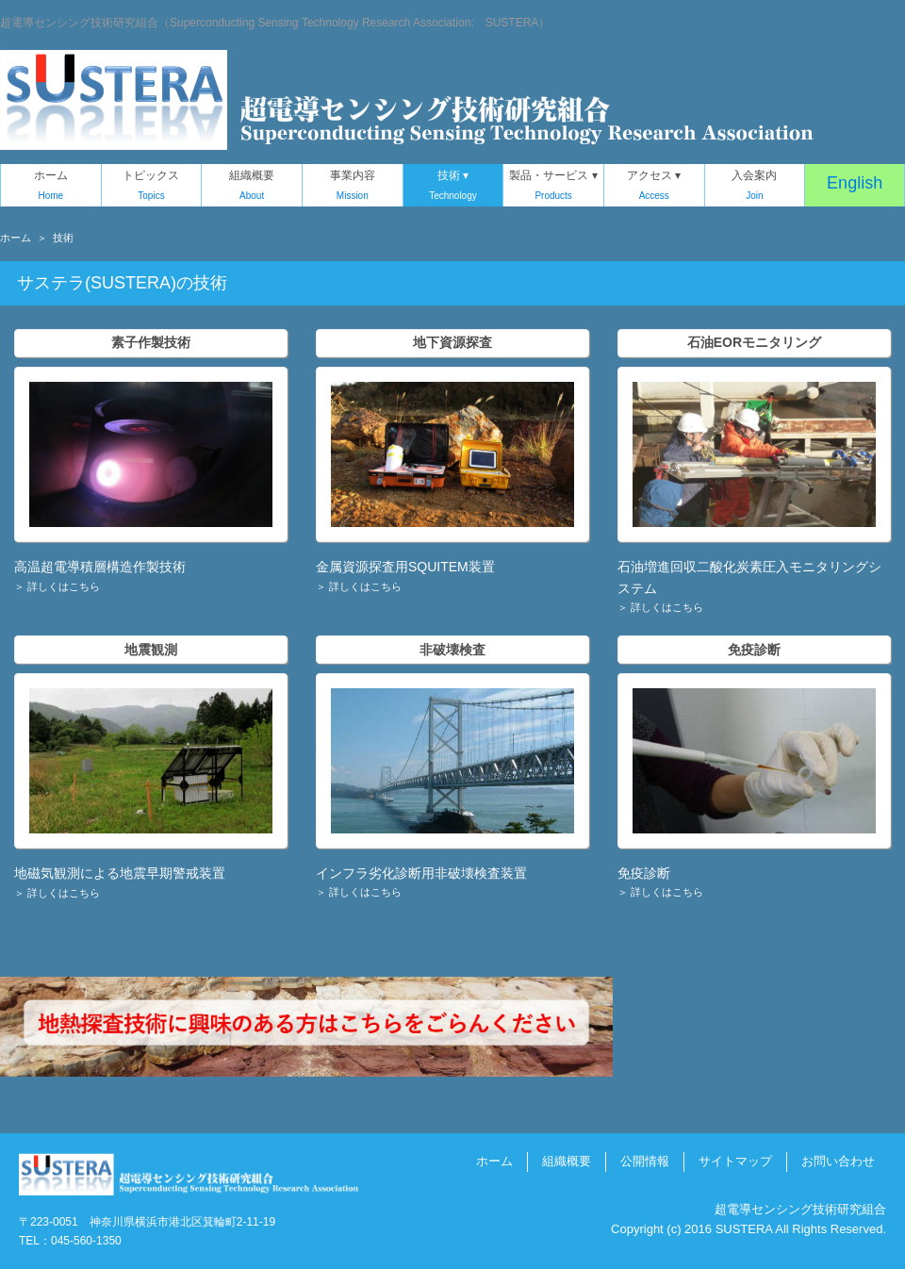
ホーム (51, 187)
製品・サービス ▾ (553, 187)
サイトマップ (735, 1161)
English (854, 182)
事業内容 (353, 187)
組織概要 (252, 187)
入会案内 (755, 187)
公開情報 (644, 1161)
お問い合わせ (838, 1161)
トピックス (152, 187)
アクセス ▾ (654, 187)
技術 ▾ (453, 187)
